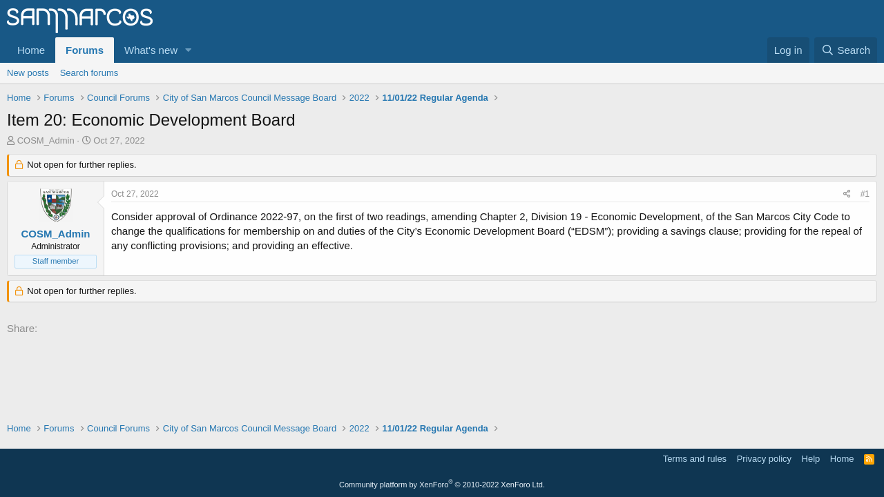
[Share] (847, 194)
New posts (28, 73)
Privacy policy (764, 459)
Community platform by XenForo (442, 484)
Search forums (89, 73)
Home (31, 50)
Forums (85, 50)
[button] (188, 50)
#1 (865, 194)
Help (811, 459)
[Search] (845, 50)
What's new (150, 50)
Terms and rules (695, 459)
